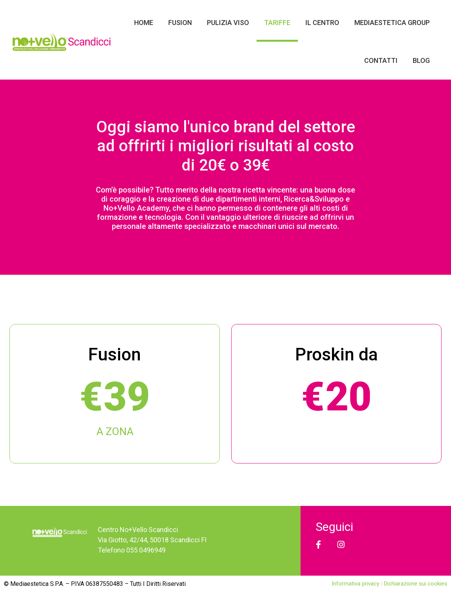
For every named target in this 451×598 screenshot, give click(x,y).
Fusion (180, 23)
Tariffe (277, 23)
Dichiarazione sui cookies (415, 583)
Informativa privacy (356, 583)
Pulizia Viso (228, 23)
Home (143, 23)
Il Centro (322, 23)
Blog (421, 60)
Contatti (381, 60)
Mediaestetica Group (392, 23)
